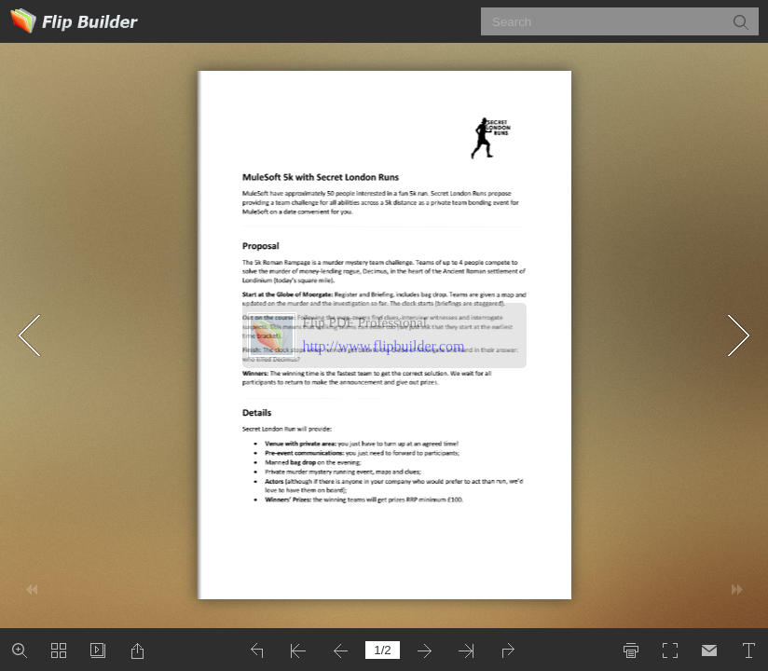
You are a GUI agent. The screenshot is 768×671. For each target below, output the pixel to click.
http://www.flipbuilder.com (384, 346)
